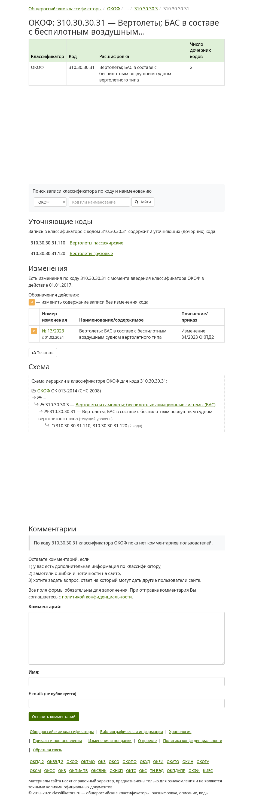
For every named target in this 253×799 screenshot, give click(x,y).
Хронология (180, 731)
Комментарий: (45, 607)
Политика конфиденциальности (192, 740)
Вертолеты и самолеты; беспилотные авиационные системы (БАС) (145, 405)
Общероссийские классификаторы (62, 731)
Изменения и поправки (110, 740)
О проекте (147, 740)
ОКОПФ (129, 761)
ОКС (143, 770)
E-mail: (52, 694)
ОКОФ (43, 391)
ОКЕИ (158, 761)
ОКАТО (173, 761)
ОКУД (145, 761)
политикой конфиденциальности (97, 597)
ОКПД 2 (37, 761)
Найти (143, 201)
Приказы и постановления (57, 740)
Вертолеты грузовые (91, 253)
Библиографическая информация (131, 731)
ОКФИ (194, 770)
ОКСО (114, 761)
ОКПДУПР (176, 770)
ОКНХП (116, 770)
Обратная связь (47, 749)
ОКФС (49, 770)
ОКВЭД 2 (55, 761)
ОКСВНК (98, 770)
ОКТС (131, 770)
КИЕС (208, 770)
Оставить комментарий (54, 716)
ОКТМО (88, 761)
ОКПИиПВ (78, 770)
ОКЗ (101, 761)
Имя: (34, 672)
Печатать (43, 352)
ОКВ (62, 770)
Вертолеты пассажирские (96, 243)
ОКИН (187, 761)
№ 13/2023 (53, 331)
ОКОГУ (203, 761)
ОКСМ (35, 770)
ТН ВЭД (157, 770)
